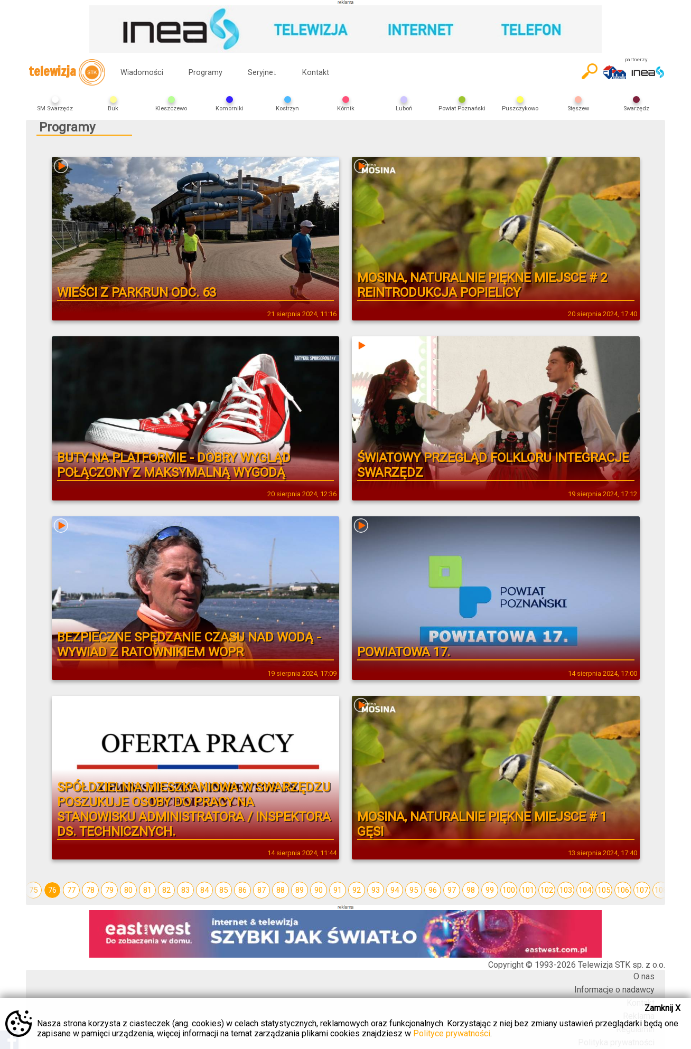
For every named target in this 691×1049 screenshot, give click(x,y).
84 (204, 890)
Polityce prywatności (451, 1033)
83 (185, 890)
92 (356, 890)
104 (584, 890)
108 (661, 890)
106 (623, 890)
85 (223, 890)
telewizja (67, 72)
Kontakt (315, 72)
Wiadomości (141, 72)
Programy (205, 72)
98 (470, 890)
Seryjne (262, 72)
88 (280, 890)
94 (394, 890)
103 (565, 890)
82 (166, 890)
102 (546, 890)
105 (603, 890)
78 (90, 890)
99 (489, 890)
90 (318, 890)
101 (527, 890)
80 (128, 890)
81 (147, 890)
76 (52, 890)
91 (337, 890)
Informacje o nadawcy (614, 990)
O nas (644, 976)
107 (642, 890)
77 (71, 890)
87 (261, 890)
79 (109, 890)
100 (508, 890)
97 (451, 890)
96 (432, 890)
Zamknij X (662, 1008)
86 (242, 890)
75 (33, 890)
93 (375, 890)
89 (299, 890)
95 (413, 890)
